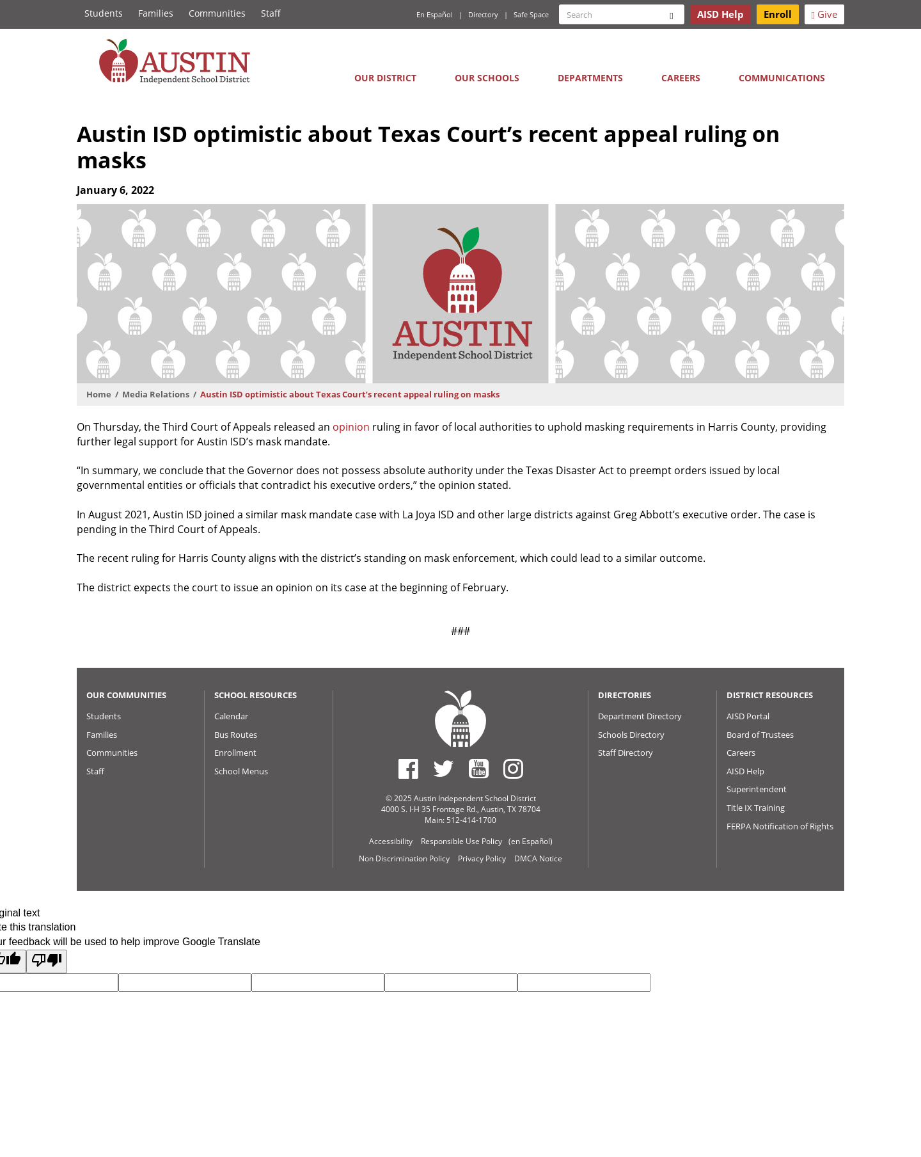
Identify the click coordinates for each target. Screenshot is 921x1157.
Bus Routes (235, 734)
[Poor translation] (46, 961)
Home (98, 394)
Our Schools (487, 78)
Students (103, 13)
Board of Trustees (760, 734)
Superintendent (757, 789)
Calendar (231, 716)
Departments (590, 78)
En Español (434, 14)
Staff (271, 13)
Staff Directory (625, 752)
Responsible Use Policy (461, 841)
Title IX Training (756, 807)
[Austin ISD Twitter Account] (443, 768)
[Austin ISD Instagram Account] (513, 768)
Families (155, 13)
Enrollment (235, 752)
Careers (680, 78)
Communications (782, 78)
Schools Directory (631, 734)
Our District (385, 78)
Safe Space (531, 14)
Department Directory (640, 716)
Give (824, 14)
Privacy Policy (482, 858)
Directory (483, 14)
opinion (351, 427)
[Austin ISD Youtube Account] (479, 768)
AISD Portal (748, 716)
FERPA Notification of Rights (780, 826)
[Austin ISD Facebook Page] (408, 768)
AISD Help (745, 771)
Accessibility (391, 841)
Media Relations (155, 394)
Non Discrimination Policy (404, 858)
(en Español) (530, 841)
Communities (217, 13)
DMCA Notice (538, 858)
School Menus (241, 771)
